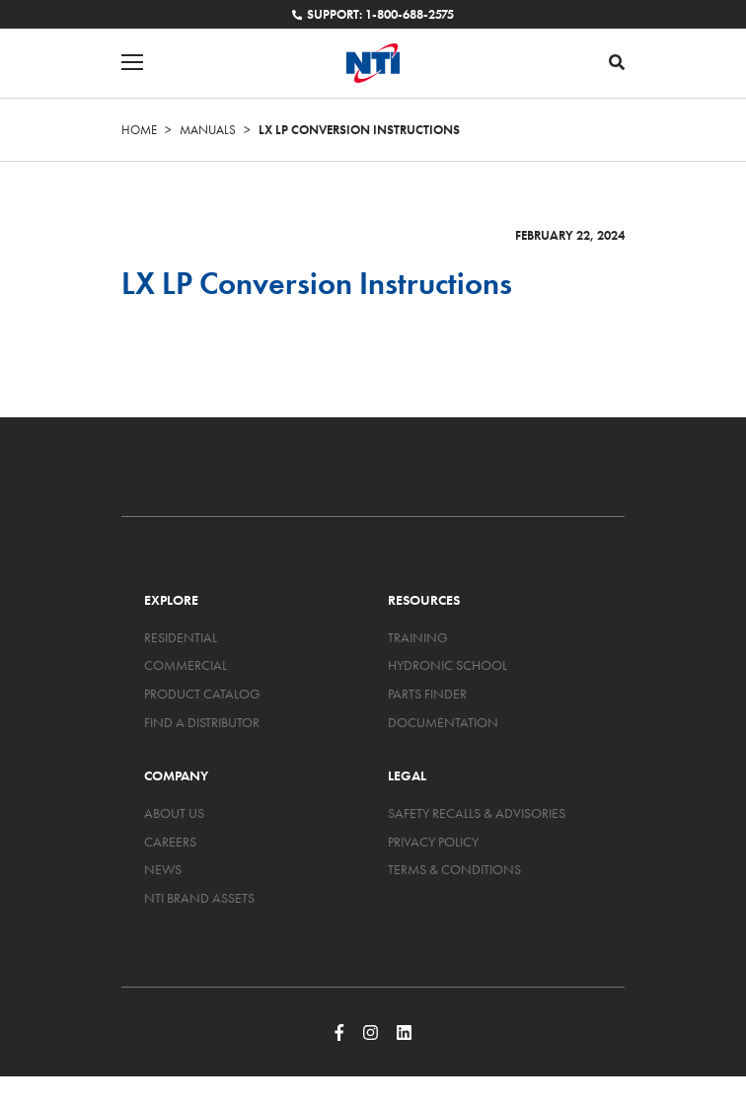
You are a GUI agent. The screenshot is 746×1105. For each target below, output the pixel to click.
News (163, 869)
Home (139, 129)
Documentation (443, 722)
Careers (170, 841)
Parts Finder (427, 693)
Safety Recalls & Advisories (476, 813)
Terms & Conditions (454, 869)
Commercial (185, 665)
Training (418, 637)
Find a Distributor (202, 722)
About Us (174, 813)
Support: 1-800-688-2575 (373, 14)
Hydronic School (447, 665)
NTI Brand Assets (199, 898)
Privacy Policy (433, 841)
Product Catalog (202, 693)
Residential (180, 637)
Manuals (208, 129)
